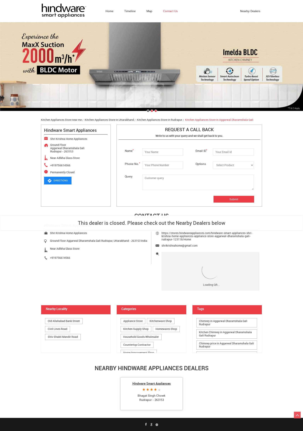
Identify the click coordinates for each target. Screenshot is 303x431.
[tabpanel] (151, 66)
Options (201, 164)
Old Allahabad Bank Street (64, 321)
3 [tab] (155, 111)
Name (129, 150)
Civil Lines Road (57, 329)
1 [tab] (148, 111)
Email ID (201, 150)
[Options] (233, 165)
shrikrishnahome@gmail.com (179, 245)
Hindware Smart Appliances (151, 383)
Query (129, 176)
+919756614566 (60, 165)
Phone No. (132, 163)
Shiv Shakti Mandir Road (63, 337)
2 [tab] (151, 111)
